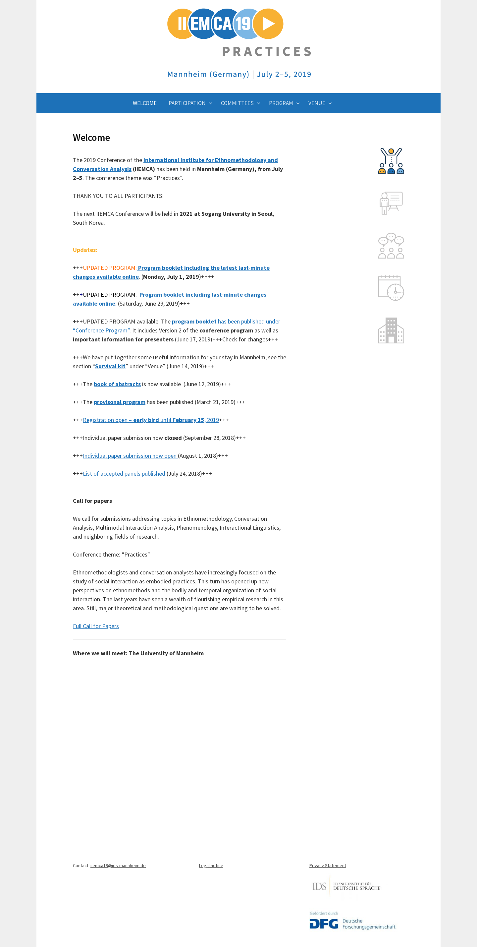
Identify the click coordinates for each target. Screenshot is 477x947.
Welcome (145, 103)
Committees (237, 103)
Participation (187, 103)
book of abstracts (117, 384)
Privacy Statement (327, 865)
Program (281, 103)
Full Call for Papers (96, 626)
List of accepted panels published (124, 473)
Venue (316, 103)
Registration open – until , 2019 (151, 420)
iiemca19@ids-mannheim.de (118, 865)
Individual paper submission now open (130, 455)
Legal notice (211, 865)
